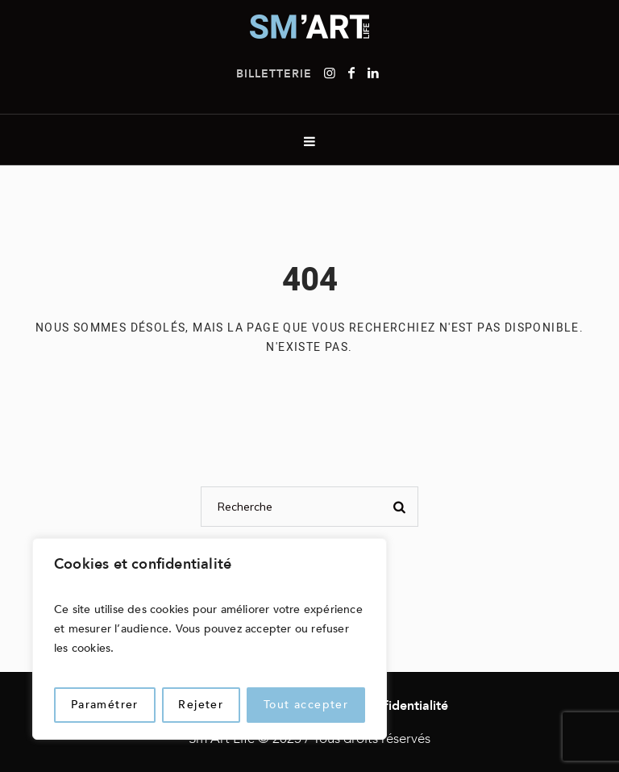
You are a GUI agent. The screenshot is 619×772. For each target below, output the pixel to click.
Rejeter (200, 704)
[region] (209, 639)
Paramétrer (105, 704)
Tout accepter (306, 704)
